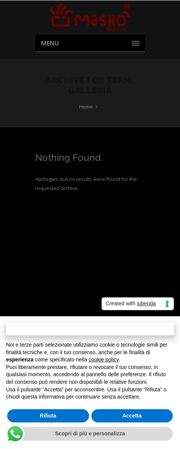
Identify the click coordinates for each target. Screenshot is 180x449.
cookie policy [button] (104, 359)
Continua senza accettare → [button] (90, 328)
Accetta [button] (132, 416)
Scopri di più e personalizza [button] (90, 433)
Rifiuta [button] (48, 416)
